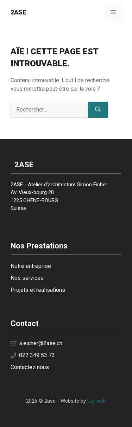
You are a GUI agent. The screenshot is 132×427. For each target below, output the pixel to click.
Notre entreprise (31, 266)
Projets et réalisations (38, 290)
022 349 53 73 (37, 355)
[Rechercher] (98, 110)
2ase (18, 12)
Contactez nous (30, 367)
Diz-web (96, 401)
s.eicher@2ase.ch (40, 343)
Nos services (27, 278)
